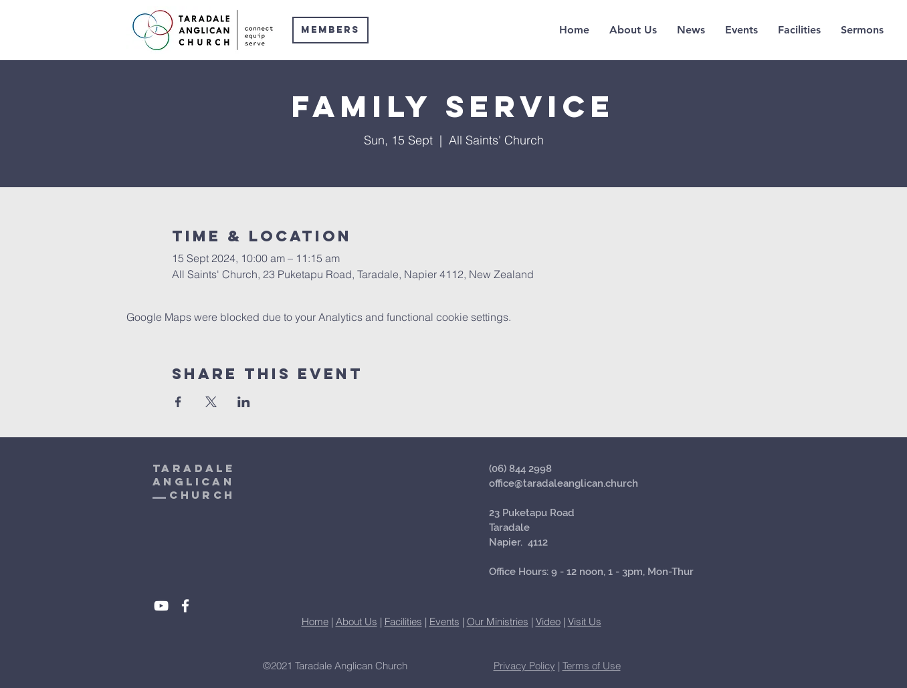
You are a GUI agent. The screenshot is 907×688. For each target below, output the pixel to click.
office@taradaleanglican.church (563, 483)
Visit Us (584, 621)
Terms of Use (592, 665)
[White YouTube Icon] (161, 605)
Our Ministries (497, 621)
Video (548, 621)
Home (315, 621)
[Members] (330, 30)
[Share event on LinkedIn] (243, 401)
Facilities (403, 621)
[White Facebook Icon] (185, 605)
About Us (356, 621)
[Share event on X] (211, 401)
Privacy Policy (524, 665)
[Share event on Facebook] (178, 401)
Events (444, 621)
